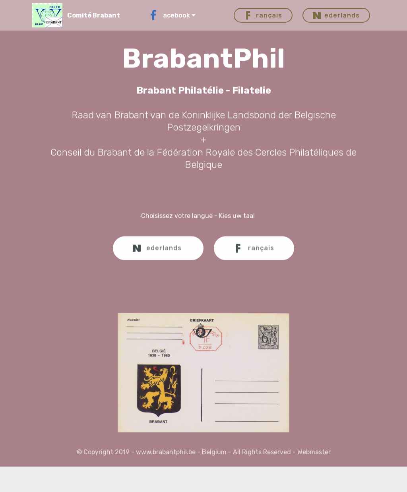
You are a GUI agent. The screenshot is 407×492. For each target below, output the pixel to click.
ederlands (336, 15)
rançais (263, 15)
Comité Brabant (93, 15)
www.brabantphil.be (166, 453)
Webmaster (314, 453)
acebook (169, 15)
